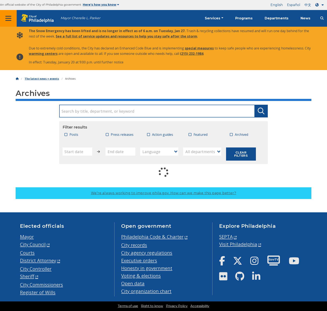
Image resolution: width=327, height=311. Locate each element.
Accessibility (199, 306)
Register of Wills (37, 292)
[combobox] (159, 151)
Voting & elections (141, 275)
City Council (33, 244)
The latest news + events (42, 79)
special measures (199, 48)
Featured (201, 134)
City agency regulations (146, 252)
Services (212, 18)
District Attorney (38, 260)
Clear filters (241, 154)
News (305, 18)
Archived (241, 134)
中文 (307, 5)
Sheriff (27, 276)
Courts (27, 252)
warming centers (43, 53)
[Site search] (322, 18)
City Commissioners (41, 284)
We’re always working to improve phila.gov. (163, 193)
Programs (244, 18)
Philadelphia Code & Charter (152, 236)
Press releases (122, 134)
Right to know (152, 306)
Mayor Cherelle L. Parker (80, 18)
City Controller (36, 269)
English (276, 5)
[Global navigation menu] (8, 18)
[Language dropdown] (320, 4)
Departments (276, 18)
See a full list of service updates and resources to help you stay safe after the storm (126, 36)
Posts (73, 134)
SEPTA (226, 236)
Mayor (27, 236)
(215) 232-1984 (191, 53)
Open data (133, 283)
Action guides (162, 134)
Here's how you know (101, 4)
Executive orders (139, 260)
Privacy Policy (176, 306)
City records (134, 245)
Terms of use (128, 306)
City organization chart (146, 291)
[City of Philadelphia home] (38, 18)
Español (293, 5)
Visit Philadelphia (238, 244)
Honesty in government (146, 268)
